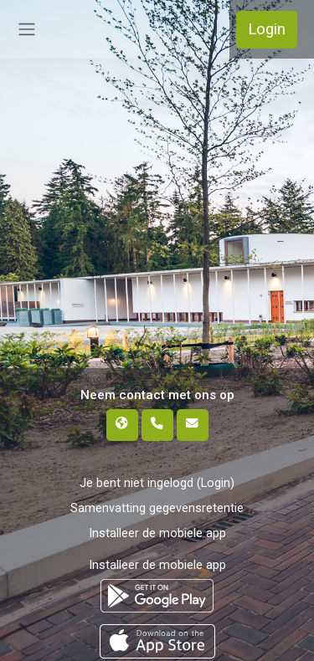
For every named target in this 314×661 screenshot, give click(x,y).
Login (267, 29)
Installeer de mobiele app (157, 533)
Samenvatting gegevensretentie (157, 507)
